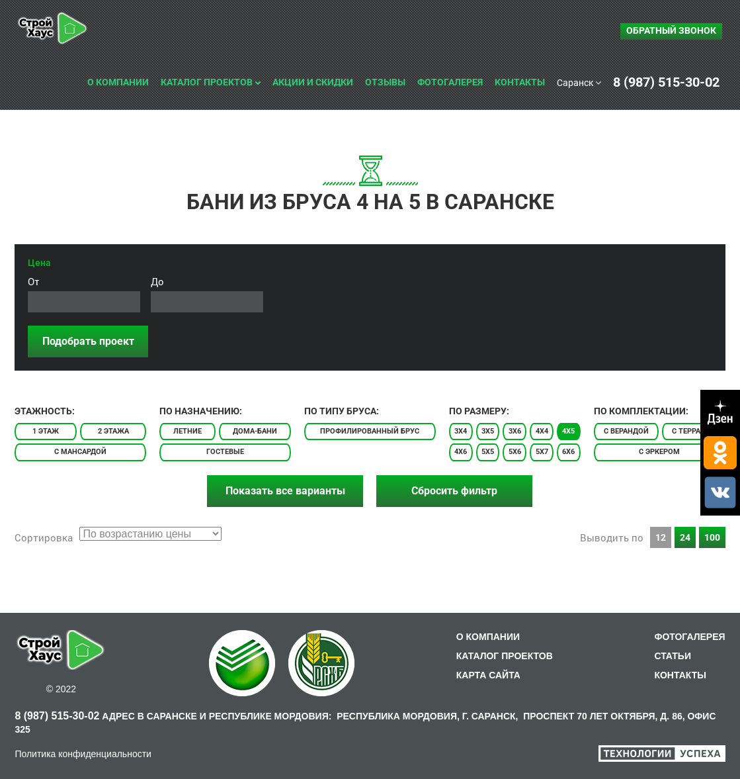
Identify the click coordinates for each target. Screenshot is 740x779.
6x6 (568, 451)
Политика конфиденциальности (83, 754)
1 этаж (45, 431)
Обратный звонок (671, 30)
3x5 (487, 431)
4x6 (460, 451)
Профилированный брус (369, 431)
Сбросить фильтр (454, 490)
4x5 (568, 431)
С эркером (659, 451)
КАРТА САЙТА (488, 675)
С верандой (626, 431)
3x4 (460, 431)
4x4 (542, 431)
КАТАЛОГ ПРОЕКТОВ (504, 656)
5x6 (515, 451)
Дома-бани (255, 431)
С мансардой (80, 451)
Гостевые (225, 451)
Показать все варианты (285, 490)
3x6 (515, 431)
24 (685, 537)
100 (712, 537)
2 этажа (113, 431)
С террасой (694, 431)
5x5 (487, 451)
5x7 (542, 451)
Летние (187, 431)
